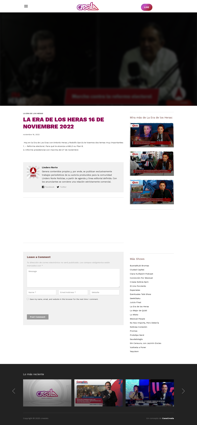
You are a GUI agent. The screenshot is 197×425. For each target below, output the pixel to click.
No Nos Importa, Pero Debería (144, 323)
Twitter (63, 187)
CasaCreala (168, 418)
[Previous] (14, 391)
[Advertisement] (73, 220)
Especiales (135, 290)
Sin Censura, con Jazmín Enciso (145, 343)
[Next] (182, 391)
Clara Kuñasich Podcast (141, 274)
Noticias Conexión (138, 327)
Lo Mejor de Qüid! (138, 310)
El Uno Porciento (138, 286)
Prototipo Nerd (137, 335)
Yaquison (134, 351)
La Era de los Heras (33, 113)
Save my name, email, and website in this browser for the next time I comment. (64, 299)
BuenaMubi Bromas (139, 265)
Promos (133, 331)
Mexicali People (137, 319)
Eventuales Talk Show (140, 294)
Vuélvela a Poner (138, 347)
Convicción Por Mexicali (141, 278)
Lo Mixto (134, 314)
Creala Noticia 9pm (139, 282)
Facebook (49, 187)
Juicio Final (135, 302)
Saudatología (136, 339)
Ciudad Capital (137, 269)
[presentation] (46, 308)
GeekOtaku (135, 298)
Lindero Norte (50, 167)
